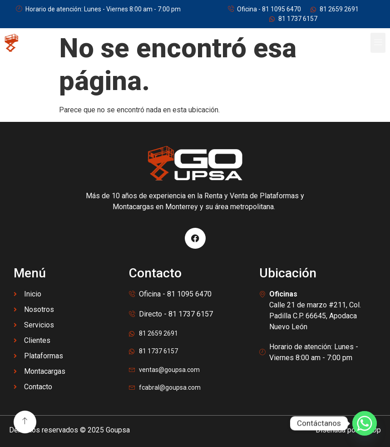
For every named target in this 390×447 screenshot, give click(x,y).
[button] (377, 43)
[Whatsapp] (364, 423)
